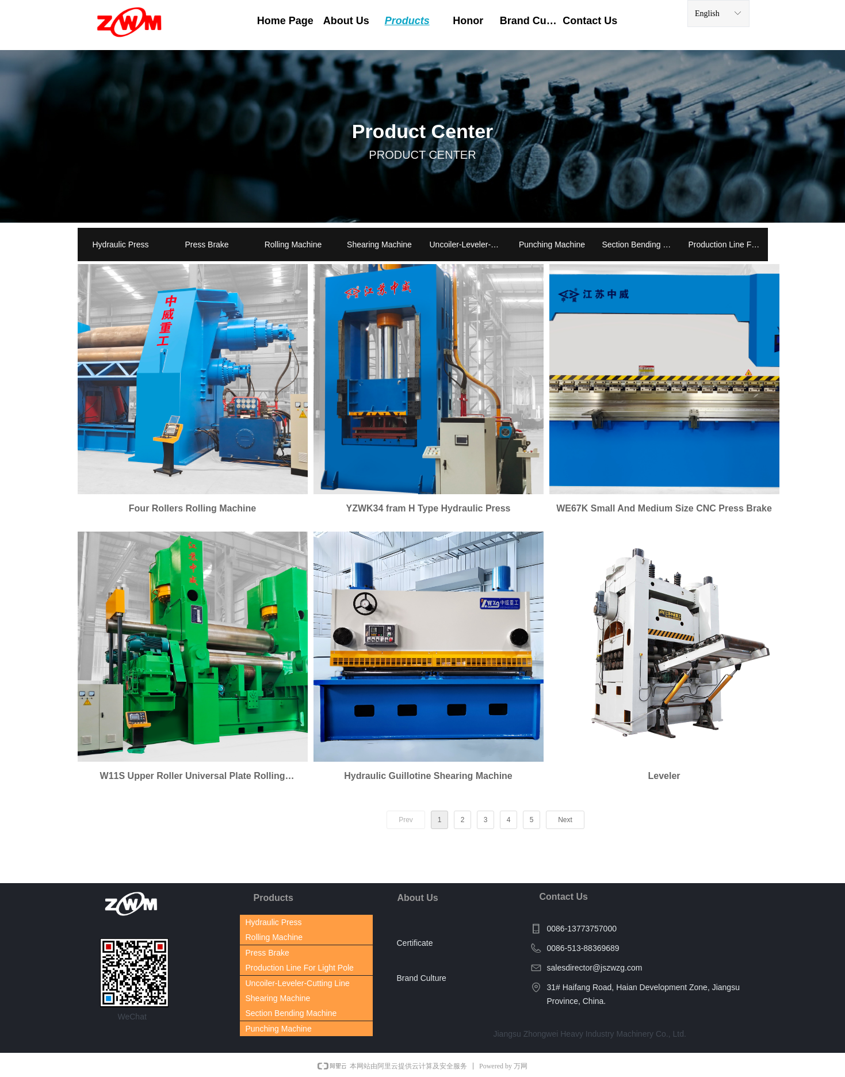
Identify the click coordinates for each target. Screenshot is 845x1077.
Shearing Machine (379, 244)
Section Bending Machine (642, 244)
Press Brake (206, 244)
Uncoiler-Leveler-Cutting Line (469, 244)
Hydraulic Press (120, 244)
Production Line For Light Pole (728, 244)
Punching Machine (552, 244)
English (707, 13)
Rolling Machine (293, 244)
